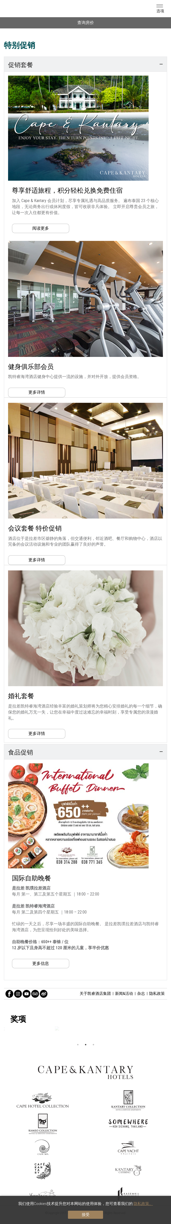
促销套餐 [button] (85, 64)
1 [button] (77, 1044)
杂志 (141, 993)
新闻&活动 (124, 993)
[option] (85, 1028)
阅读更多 (40, 228)
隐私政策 (157, 993)
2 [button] (85, 1044)
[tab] (85, 64)
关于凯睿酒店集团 (95, 993)
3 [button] (93, 1044)
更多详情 (36, 392)
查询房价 (85, 22)
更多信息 (40, 963)
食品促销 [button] (85, 751)
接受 (86, 1214)
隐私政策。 (143, 1203)
